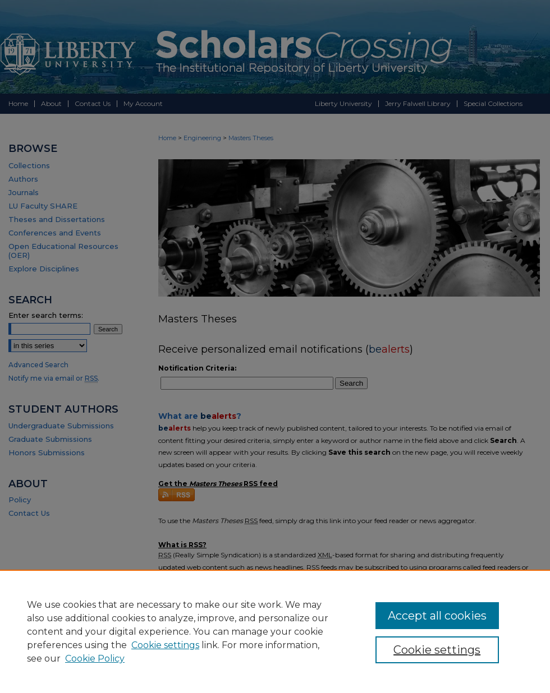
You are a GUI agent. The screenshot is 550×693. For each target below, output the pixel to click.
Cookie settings (165, 645)
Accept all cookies (437, 615)
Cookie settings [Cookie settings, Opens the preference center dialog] (436, 650)
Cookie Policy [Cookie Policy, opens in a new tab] (95, 658)
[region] (275, 631)
